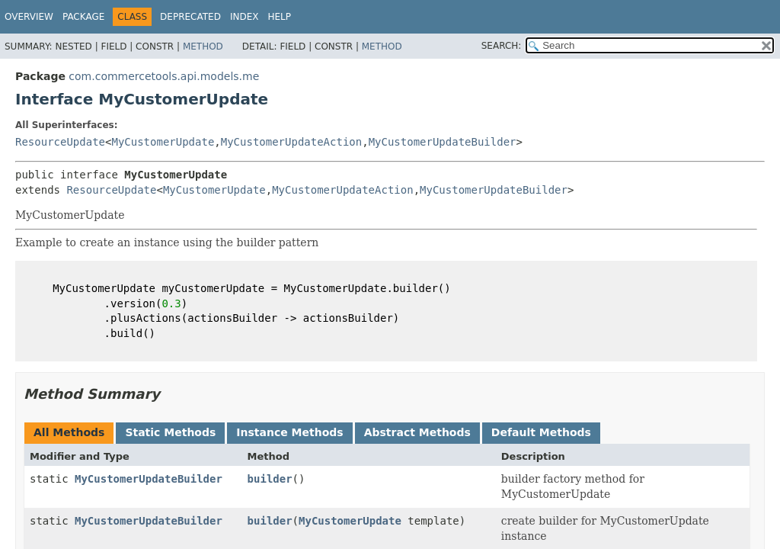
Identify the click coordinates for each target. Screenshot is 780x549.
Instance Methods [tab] (289, 432)
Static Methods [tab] (170, 432)
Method (203, 46)
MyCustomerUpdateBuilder (442, 142)
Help (279, 16)
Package (83, 16)
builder (270, 479)
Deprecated (190, 16)
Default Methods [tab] (541, 432)
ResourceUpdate (60, 142)
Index (244, 16)
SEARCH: (501, 45)
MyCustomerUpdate (162, 142)
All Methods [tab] (69, 432)
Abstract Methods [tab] (417, 432)
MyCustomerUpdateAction (291, 142)
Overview (29, 16)
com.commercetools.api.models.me (164, 76)
